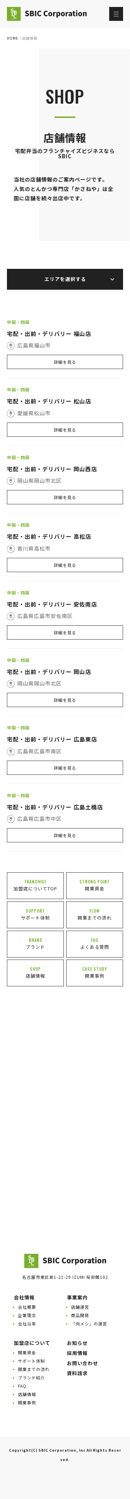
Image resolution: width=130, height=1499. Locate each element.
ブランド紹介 (31, 1377)
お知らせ (77, 1342)
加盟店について (32, 1342)
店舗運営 (80, 1307)
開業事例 (27, 1402)
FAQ (22, 1386)
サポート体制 (31, 1361)
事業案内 (77, 1297)
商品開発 (80, 1315)
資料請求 (77, 1373)
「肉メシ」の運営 (89, 1323)
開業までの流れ (34, 1369)
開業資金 (27, 1352)
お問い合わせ (82, 1363)
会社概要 (27, 1307)
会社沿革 (27, 1323)
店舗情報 (27, 1394)
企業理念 (27, 1315)
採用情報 (77, 1352)
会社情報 (24, 1297)
